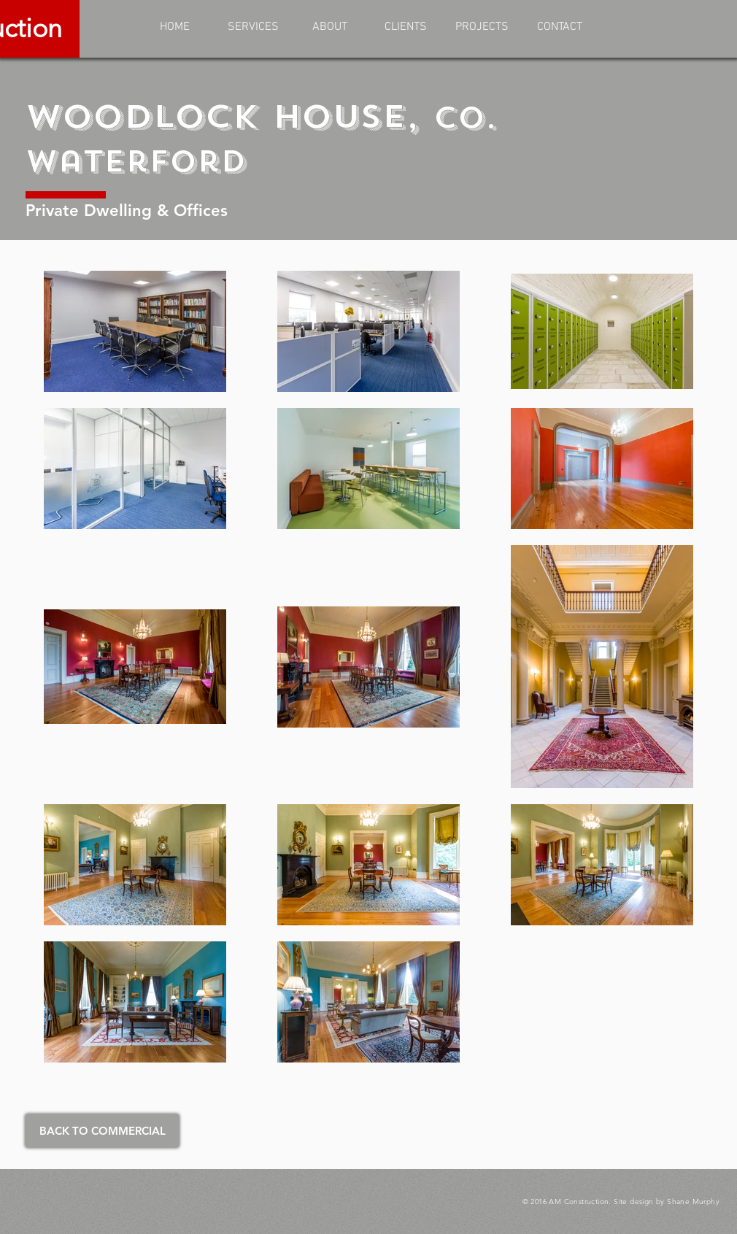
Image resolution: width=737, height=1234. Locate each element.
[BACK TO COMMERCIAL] (102, 1130)
